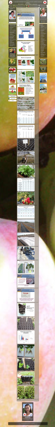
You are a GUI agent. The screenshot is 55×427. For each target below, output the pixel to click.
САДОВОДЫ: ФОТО (12, 38)
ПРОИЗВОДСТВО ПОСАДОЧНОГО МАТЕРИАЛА (42, 30)
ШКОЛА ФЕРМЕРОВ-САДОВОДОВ (12, 45)
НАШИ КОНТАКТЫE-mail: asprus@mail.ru (12, 44)
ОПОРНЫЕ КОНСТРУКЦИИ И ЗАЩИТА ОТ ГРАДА (42, 52)
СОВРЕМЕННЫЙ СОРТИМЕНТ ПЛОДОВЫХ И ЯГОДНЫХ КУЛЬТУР (43, 27)
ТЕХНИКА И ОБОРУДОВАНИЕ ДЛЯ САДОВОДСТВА (43, 54)
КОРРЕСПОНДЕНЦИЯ (12, 35)
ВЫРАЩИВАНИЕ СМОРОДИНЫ (42, 43)
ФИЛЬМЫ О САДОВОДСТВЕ (11, 34)
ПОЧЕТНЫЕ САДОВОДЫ (13, 26)
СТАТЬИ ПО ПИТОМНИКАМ (42, 35)
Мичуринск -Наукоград (13, 98)
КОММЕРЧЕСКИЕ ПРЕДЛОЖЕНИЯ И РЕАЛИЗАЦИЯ (12, 37)
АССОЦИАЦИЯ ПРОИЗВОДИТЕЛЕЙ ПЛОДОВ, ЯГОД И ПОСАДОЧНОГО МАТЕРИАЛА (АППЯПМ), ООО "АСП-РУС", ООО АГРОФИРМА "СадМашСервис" (27, 3)
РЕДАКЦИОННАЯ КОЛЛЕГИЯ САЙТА (12, 42)
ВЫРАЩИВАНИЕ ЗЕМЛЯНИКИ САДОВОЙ (43, 39)
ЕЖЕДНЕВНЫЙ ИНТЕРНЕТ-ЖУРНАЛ (20, 6)
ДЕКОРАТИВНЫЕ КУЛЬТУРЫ (42, 56)
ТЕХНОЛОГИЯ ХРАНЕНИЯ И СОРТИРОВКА (42, 50)
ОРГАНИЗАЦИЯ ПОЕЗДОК (11, 41)
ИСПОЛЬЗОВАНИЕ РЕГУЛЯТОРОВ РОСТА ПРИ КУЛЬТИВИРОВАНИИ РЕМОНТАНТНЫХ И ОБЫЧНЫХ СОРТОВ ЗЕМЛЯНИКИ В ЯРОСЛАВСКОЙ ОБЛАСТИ (27, 10)
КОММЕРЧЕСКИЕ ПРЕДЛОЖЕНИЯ (33, 6)
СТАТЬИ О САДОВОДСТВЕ (42, 32)
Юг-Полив (13, 100)
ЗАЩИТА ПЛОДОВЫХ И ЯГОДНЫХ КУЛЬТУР (43, 46)
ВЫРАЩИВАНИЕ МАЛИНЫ (42, 41)
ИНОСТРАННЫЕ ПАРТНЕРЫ (12, 27)
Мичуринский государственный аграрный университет (13, 96)
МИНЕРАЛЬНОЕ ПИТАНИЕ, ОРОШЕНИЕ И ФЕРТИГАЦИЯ (43, 48)
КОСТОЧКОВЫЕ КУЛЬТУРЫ (42, 36)
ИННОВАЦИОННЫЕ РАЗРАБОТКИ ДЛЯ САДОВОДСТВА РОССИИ (13, 32)
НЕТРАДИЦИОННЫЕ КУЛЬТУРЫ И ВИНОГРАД (43, 44)
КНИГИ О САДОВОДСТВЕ (13, 39)
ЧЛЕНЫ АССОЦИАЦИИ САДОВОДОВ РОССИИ (12, 25)
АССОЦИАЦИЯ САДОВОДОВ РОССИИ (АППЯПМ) (12, 9)
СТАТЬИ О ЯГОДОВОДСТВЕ (42, 38)
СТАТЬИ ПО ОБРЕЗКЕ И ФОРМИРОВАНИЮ (43, 33)
